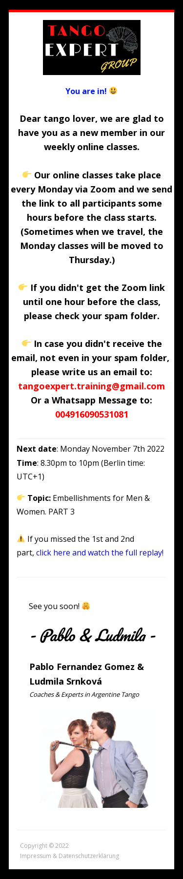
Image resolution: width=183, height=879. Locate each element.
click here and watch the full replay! (99, 552)
